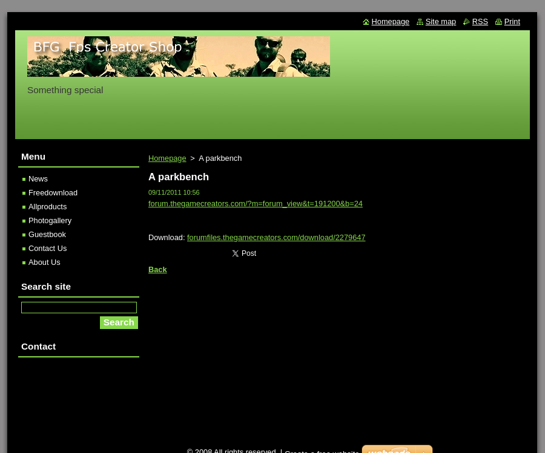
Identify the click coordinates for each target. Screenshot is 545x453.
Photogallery (49, 220)
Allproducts (47, 206)
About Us (44, 262)
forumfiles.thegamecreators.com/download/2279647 (276, 237)
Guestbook (47, 234)
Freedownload (53, 192)
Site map (441, 21)
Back (157, 269)
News (38, 178)
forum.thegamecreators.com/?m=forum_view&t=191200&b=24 (255, 203)
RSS (480, 21)
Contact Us (47, 248)
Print (512, 21)
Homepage (167, 158)
